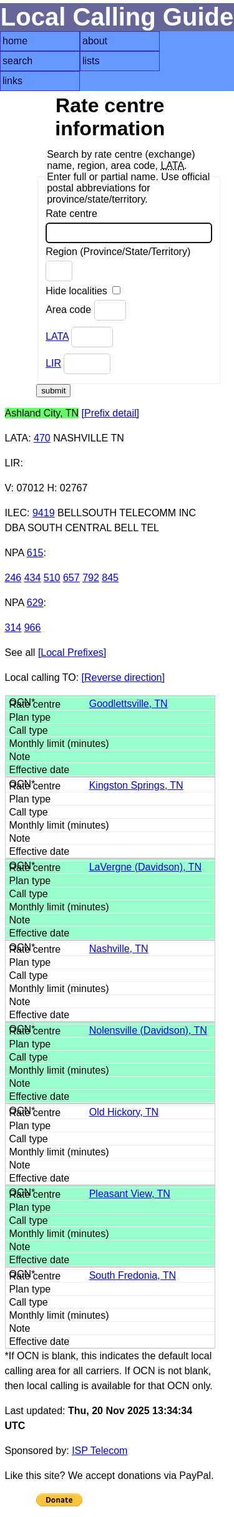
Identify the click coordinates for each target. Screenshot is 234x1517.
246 (13, 577)
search (17, 60)
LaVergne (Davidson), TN (145, 867)
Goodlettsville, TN (128, 703)
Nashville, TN (119, 948)
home (14, 41)
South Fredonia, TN (132, 1275)
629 (35, 602)
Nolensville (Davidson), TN (148, 1030)
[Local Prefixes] (72, 652)
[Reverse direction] (123, 677)
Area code (85, 310)
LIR (53, 363)
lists (91, 60)
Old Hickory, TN (123, 1112)
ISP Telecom (99, 1450)
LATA (57, 336)
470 (42, 438)
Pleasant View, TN (129, 1193)
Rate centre (129, 225)
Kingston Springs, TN (136, 785)
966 (32, 627)
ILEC (16, 513)
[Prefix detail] (110, 413)
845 (110, 577)
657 (71, 577)
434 (32, 577)
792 (90, 577)
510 (52, 577)
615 (35, 552)
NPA (14, 552)
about (94, 41)
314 (13, 627)
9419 (43, 513)
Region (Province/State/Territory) (118, 263)
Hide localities (83, 291)
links (12, 80)
